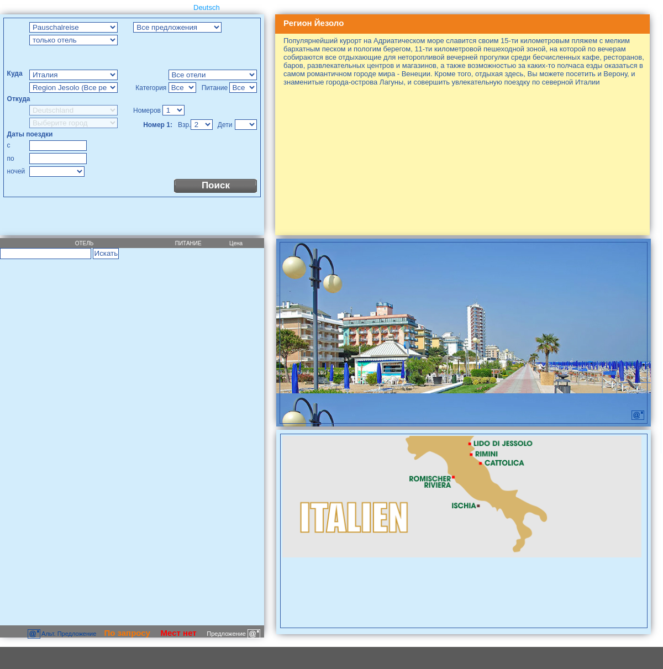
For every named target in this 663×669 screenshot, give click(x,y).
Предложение (233, 633)
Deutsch (206, 7)
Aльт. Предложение (63, 633)
